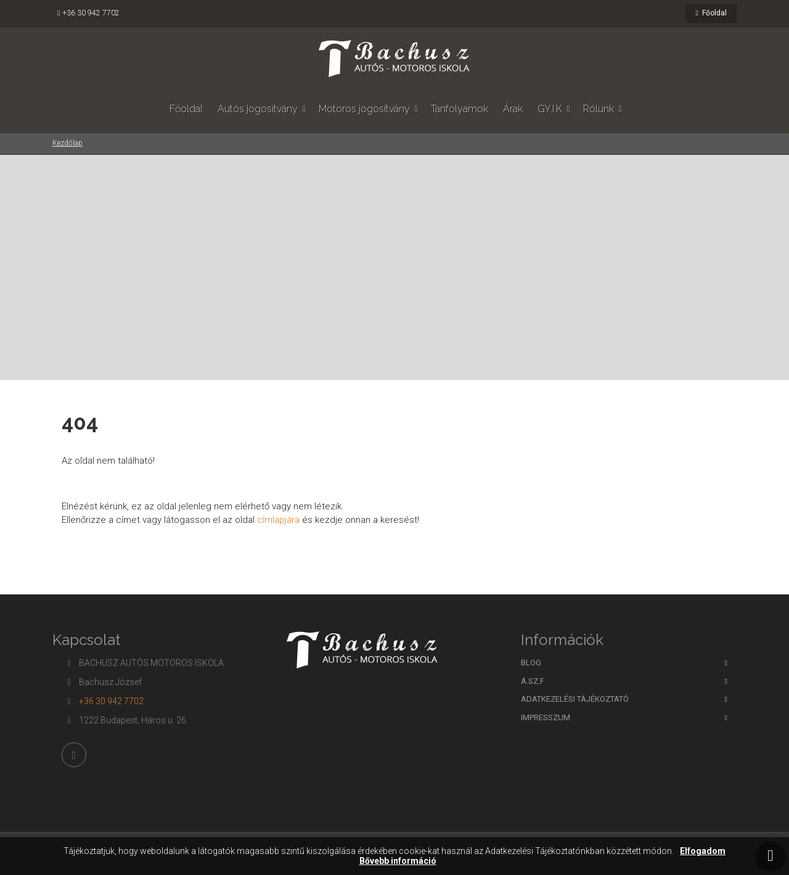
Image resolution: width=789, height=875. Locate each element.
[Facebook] (74, 754)
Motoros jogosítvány (364, 109)
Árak (513, 109)
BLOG (531, 662)
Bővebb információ (397, 861)
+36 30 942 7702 (91, 13)
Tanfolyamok (459, 109)
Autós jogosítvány (258, 109)
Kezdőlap (67, 143)
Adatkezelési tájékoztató (575, 699)
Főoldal (711, 13)
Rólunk (598, 109)
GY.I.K (550, 109)
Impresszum (545, 717)
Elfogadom (703, 851)
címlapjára (277, 519)
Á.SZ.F (532, 681)
